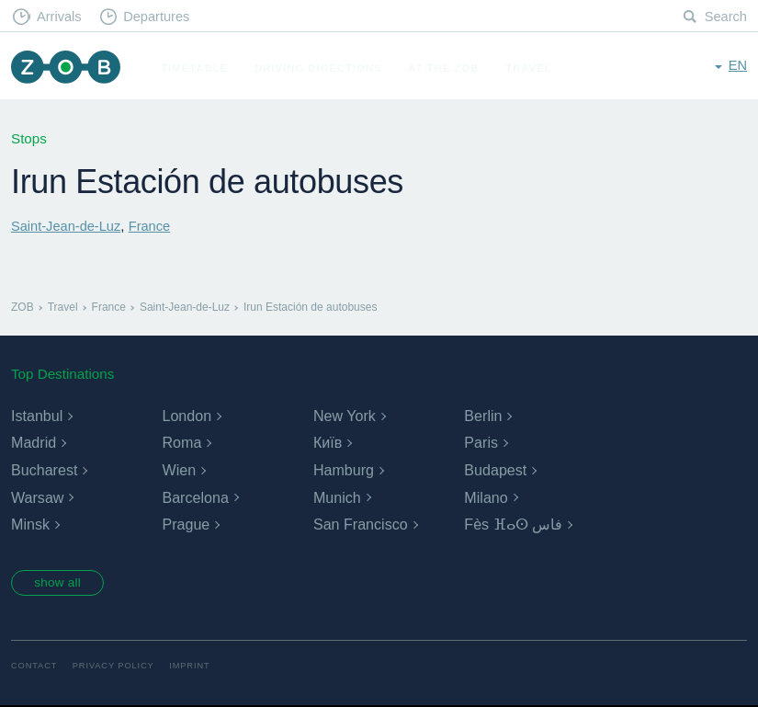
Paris (480, 442)
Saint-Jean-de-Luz (68, 226)
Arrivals (61, 17)
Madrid (33, 442)
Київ (327, 442)
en (737, 66)
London (186, 416)
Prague (185, 524)
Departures (161, 17)
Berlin (483, 416)
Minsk (30, 524)
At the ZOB (448, 68)
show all (61, 583)
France (154, 226)
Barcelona (195, 497)
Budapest (495, 470)
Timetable (198, 68)
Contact (35, 668)
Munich (337, 497)
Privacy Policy (117, 668)
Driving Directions (323, 68)
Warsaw (37, 497)
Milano (485, 497)
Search (725, 17)
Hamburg (343, 470)
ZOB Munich (68, 68)
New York (344, 416)
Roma (181, 442)
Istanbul (36, 416)
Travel (533, 68)
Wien (178, 470)
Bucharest (44, 470)
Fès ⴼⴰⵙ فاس (513, 524)
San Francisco (360, 524)
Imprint (196, 668)
